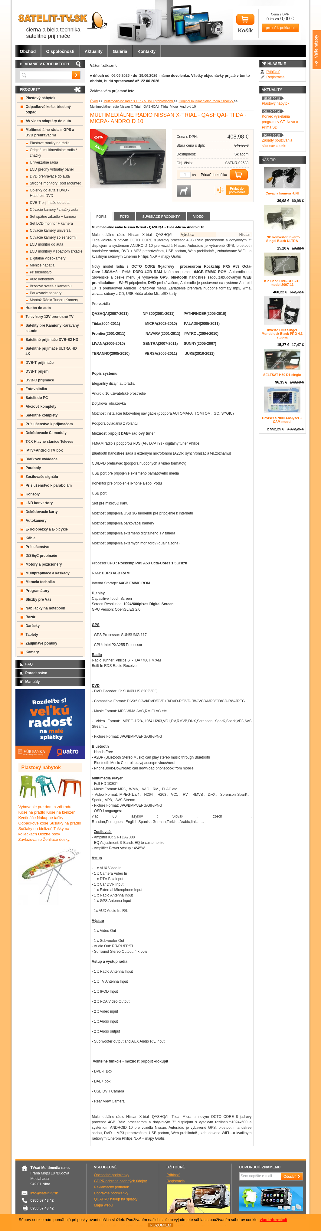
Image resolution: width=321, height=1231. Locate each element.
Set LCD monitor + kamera (51, 223)
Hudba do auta (38, 308)
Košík (245, 24)
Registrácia (276, 77)
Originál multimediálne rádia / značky (206, 101)
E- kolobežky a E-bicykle (47, 529)
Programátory (38, 591)
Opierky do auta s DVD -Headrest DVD (49, 193)
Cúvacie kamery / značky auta (54, 209)
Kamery (32, 652)
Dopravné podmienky (111, 1193)
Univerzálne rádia (44, 162)
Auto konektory (42, 279)
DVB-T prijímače (40, 363)
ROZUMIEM (160, 1225)
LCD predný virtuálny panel (52, 169)
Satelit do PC (37, 398)
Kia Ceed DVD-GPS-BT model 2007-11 (282, 282)
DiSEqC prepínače (41, 555)
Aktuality (94, 51)
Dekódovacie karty (42, 512)
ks (194, 175)
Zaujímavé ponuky (41, 643)
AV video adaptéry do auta (48, 121)
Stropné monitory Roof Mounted (55, 183)
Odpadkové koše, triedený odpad (48, 109)
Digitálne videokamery (48, 258)
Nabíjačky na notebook (45, 608)
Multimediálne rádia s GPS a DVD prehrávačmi (138, 101)
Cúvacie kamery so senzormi (53, 237)
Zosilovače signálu (42, 477)
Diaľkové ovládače (41, 459)
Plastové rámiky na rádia (50, 143)
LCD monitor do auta (47, 244)
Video (198, 216)
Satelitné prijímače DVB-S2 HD (52, 340)
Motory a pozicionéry (44, 564)
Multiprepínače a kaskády (48, 573)
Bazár (31, 617)
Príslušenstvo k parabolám (49, 485)
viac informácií (273, 1219)
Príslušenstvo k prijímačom (49, 424)
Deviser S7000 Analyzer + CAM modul (282, 419)
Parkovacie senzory (46, 293)
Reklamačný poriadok (111, 1187)
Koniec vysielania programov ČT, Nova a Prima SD (280, 121)
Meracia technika (40, 582)
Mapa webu (103, 1205)
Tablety (32, 634)
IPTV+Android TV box (44, 450)
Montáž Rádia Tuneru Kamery (54, 300)
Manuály (32, 682)
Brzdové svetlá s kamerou (51, 286)
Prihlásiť (273, 72)
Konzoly (33, 494)
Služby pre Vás (38, 599)
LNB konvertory (39, 503)
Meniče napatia (42, 265)
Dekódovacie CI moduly (46, 433)
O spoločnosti (60, 51)
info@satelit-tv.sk (44, 1193)
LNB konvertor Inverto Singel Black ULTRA (282, 239)
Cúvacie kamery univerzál (50, 230)
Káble (31, 538)
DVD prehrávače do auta (50, 176)
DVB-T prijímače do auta (50, 203)
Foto (124, 216)
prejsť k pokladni (280, 27)
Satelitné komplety (42, 415)
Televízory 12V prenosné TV (50, 317)
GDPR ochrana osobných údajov (120, 1181)
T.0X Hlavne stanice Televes (50, 441)
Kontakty (146, 51)
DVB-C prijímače (40, 380)
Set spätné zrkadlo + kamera (53, 216)
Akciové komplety (41, 406)
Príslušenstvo (41, 272)
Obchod (28, 51)
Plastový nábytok (41, 98)
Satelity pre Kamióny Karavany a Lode (52, 328)
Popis (102, 216)
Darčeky (33, 626)
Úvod (94, 101)
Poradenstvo (36, 673)
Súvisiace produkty (161, 216)
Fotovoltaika (36, 389)
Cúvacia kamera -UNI (282, 193)
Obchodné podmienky (111, 1175)
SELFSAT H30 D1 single (282, 375)
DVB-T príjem (37, 371)
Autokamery (36, 520)
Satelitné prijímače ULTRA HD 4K (51, 351)
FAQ (29, 664)
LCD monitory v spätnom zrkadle (56, 251)
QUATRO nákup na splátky (116, 1199)
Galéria (120, 51)
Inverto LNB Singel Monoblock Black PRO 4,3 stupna (282, 333)
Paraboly (33, 468)
